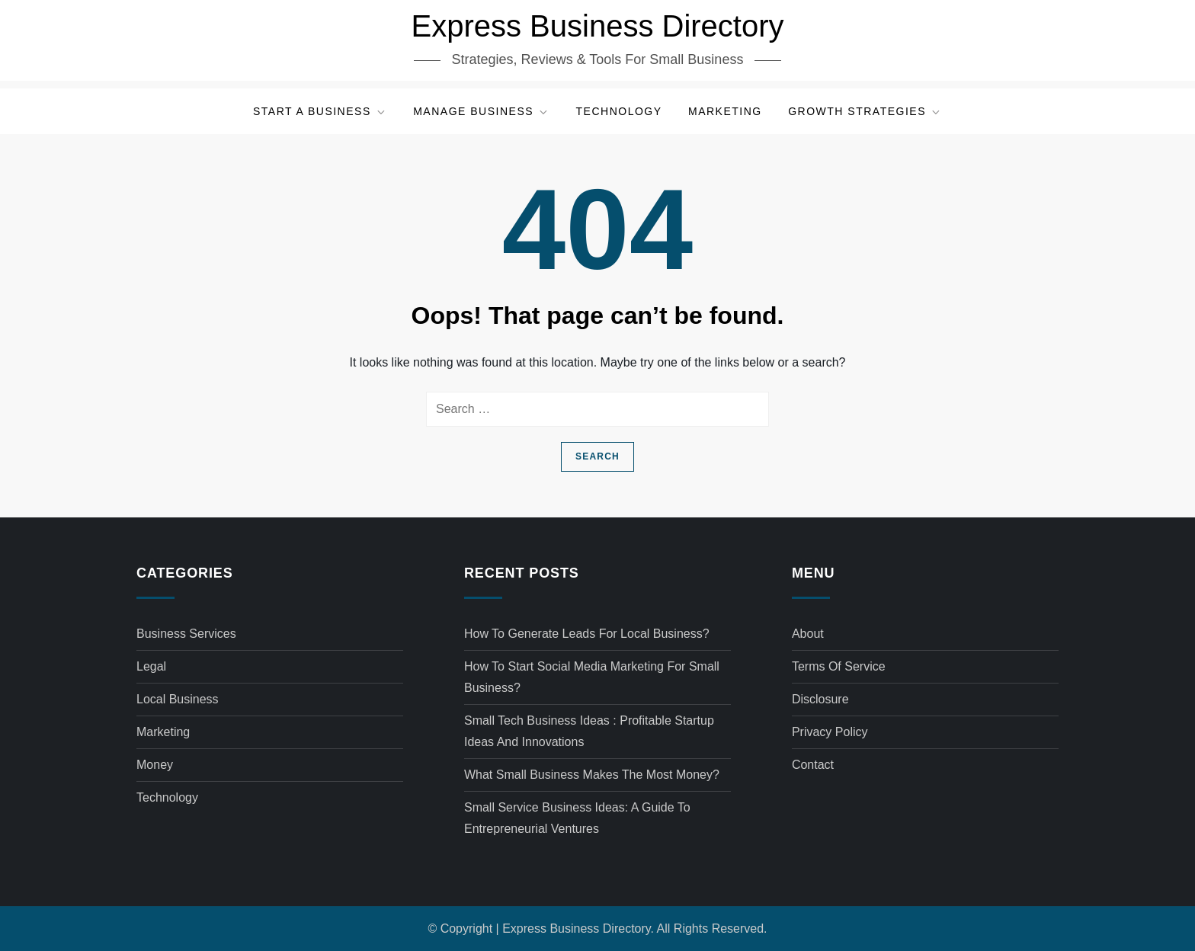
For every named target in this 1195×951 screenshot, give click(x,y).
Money (154, 764)
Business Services (186, 633)
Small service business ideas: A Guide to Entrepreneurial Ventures (577, 818)
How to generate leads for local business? (587, 633)
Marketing (725, 111)
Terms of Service (839, 666)
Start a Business (320, 111)
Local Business (177, 699)
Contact (813, 764)
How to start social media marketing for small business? (591, 677)
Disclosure (820, 699)
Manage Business (481, 111)
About (808, 633)
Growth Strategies (865, 111)
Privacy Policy (830, 731)
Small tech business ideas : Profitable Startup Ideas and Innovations (589, 731)
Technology (619, 111)
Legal (151, 666)
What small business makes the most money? (591, 774)
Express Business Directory (597, 26)
